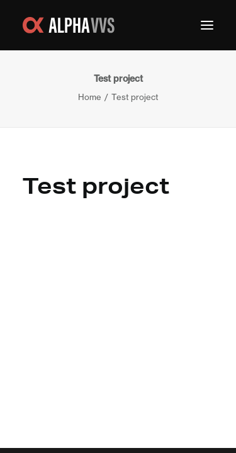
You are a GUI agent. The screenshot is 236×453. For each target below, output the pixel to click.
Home (89, 97)
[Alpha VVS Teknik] (69, 25)
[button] (207, 25)
